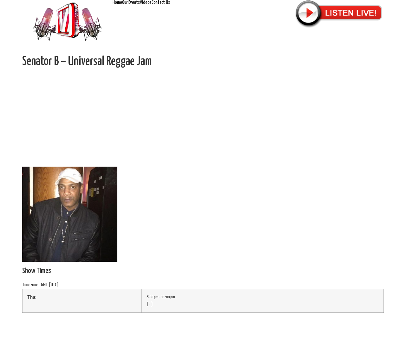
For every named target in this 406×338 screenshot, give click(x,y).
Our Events (131, 2)
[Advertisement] (203, 119)
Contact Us (161, 2)
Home (117, 2)
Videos (146, 2)
